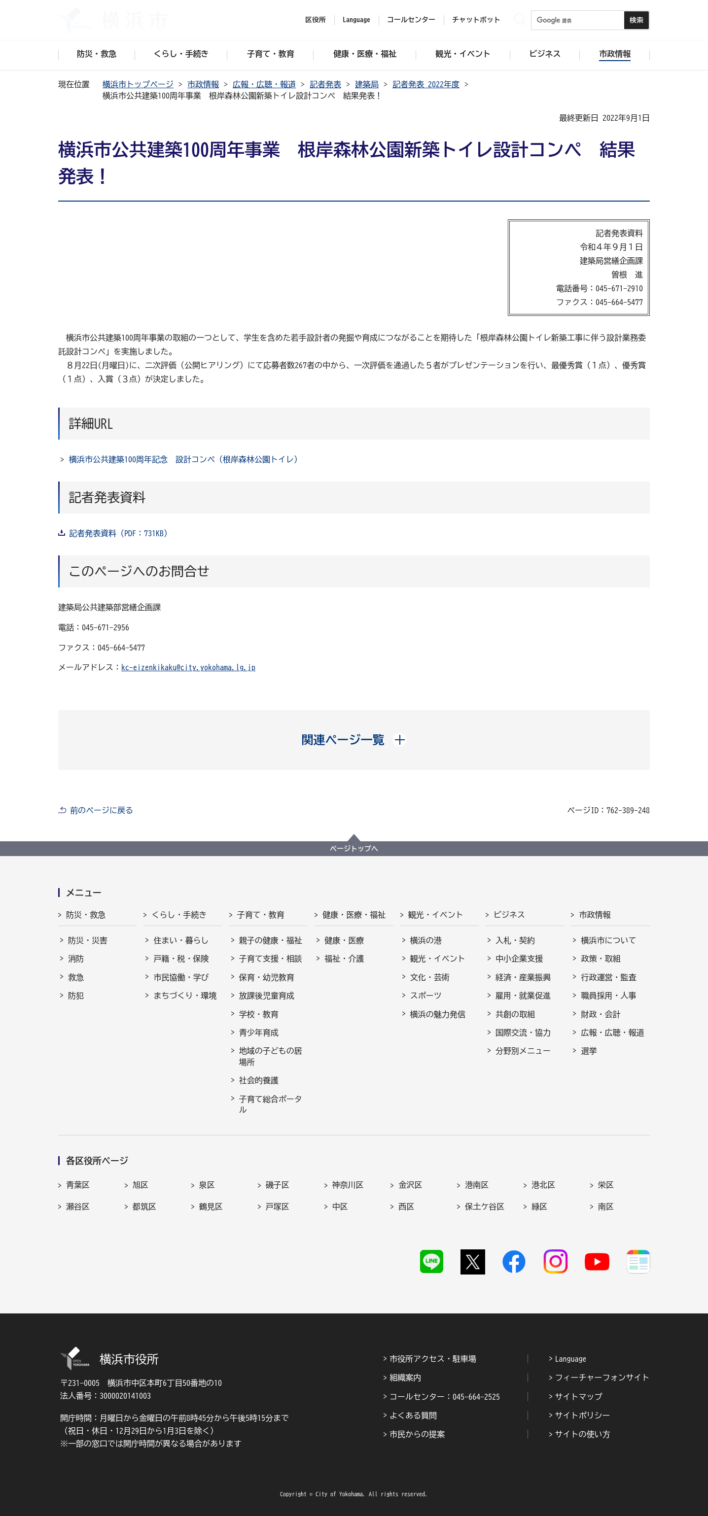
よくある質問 (413, 1415)
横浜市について (608, 940)
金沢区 (410, 1185)
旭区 (140, 1185)
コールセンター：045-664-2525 (444, 1397)
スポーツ (426, 995)
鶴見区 (211, 1206)
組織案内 (405, 1377)
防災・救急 (86, 915)
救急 (76, 977)
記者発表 (325, 84)
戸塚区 (277, 1206)
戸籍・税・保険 (181, 959)
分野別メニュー (523, 1051)
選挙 (589, 1051)
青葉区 (78, 1185)
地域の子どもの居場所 (270, 1056)
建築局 (367, 84)
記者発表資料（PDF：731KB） (120, 533)
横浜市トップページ (138, 84)
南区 (606, 1206)
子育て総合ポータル (270, 1104)
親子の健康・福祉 (270, 940)
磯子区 (277, 1185)
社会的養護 (259, 1080)
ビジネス (509, 915)
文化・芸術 (430, 977)
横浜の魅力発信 (437, 1014)
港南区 (477, 1185)
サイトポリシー (582, 1415)
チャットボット (476, 19)
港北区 (543, 1185)
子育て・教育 (260, 915)
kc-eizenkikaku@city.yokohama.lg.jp (188, 667)
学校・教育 (259, 1014)
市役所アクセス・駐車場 (432, 1359)
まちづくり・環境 (184, 995)
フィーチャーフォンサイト (602, 1377)
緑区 (539, 1206)
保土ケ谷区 (484, 1206)
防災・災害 (87, 940)
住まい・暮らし (181, 940)
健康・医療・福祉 (354, 915)
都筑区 (144, 1206)
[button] (354, 740)
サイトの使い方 (582, 1434)
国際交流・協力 (523, 1032)
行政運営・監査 (608, 977)
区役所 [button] (315, 19)
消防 (76, 959)
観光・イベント (435, 915)
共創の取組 (515, 1014)
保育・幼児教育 (266, 977)
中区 (340, 1206)
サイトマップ (578, 1397)
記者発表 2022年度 (426, 84)
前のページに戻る (101, 810)
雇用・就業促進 (523, 995)
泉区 (207, 1185)
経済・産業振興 (523, 977)
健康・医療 (344, 940)
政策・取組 (600, 959)
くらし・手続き (179, 915)
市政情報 (203, 84)
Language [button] (356, 19)
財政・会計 (600, 1014)
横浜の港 (426, 940)
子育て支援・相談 (270, 959)
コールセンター (411, 19)
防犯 (76, 995)
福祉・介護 (344, 959)
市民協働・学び (181, 977)
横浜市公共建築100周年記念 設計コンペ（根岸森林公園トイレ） (185, 459)
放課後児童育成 (266, 995)
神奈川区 (348, 1185)
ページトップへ (354, 848)
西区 (406, 1206)
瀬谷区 (78, 1206)
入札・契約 (515, 940)
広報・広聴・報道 (264, 84)
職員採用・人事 (608, 995)
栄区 (606, 1185)
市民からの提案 (417, 1434)
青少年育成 (259, 1032)
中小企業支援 (519, 959)
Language (571, 1359)
